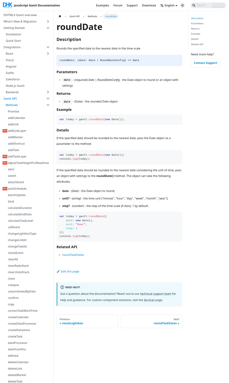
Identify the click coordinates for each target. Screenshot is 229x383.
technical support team (156, 294)
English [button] (167, 5)
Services (149, 300)
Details (194, 39)
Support (132, 5)
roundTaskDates (73, 255)
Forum (117, 5)
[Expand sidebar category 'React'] (48, 53)
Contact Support (205, 63)
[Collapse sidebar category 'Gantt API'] (48, 98)
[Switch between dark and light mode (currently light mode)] (182, 5)
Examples (102, 5)
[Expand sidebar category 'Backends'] (48, 92)
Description (197, 18)
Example (195, 33)
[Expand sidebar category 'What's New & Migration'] (48, 21)
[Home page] (60, 16)
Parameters (197, 23)
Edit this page (68, 271)
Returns (195, 28)
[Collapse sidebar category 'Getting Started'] (48, 28)
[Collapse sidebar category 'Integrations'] (48, 47)
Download (149, 5)
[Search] (208, 5)
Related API (197, 44)
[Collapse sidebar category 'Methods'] (48, 105)
